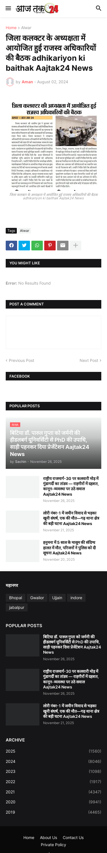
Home (11, 28)
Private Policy (53, 844)
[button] (8, 8)
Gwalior (37, 597)
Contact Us (73, 837)
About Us (48, 837)
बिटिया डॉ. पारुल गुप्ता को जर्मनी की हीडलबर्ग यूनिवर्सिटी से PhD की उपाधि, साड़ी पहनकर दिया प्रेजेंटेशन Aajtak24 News (72, 644)
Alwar (26, 28)
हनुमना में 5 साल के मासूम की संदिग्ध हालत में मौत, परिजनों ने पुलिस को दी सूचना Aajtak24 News (69, 547)
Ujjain (57, 597)
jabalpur (16, 607)
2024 (53, 761)
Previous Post (21, 360)
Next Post (89, 360)
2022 (53, 782)
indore (76, 597)
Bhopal (15, 597)
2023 (53, 771)
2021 (53, 792)
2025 (53, 751)
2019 (53, 812)
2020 (53, 802)
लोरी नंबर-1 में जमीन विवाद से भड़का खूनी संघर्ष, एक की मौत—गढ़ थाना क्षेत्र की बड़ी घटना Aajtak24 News (71, 518)
